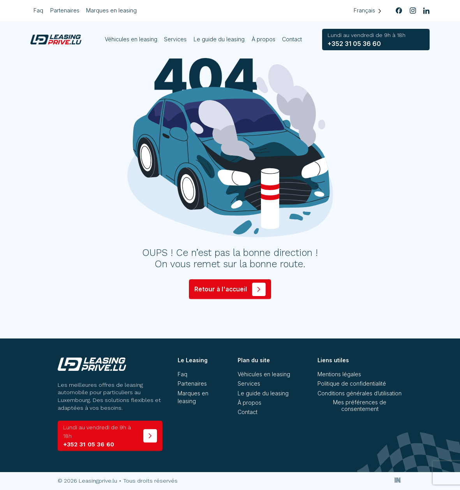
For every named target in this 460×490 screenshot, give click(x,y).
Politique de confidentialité (351, 383)
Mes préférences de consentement (359, 405)
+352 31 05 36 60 (366, 39)
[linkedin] (426, 10)
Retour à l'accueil (220, 289)
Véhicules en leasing (131, 39)
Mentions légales (339, 374)
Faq (38, 10)
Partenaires (64, 10)
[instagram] (412, 10)
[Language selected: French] (367, 11)
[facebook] (399, 10)
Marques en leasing (111, 10)
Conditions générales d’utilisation (359, 393)
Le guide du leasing (219, 39)
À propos (263, 39)
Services (175, 39)
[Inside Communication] (397, 480)
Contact (292, 39)
